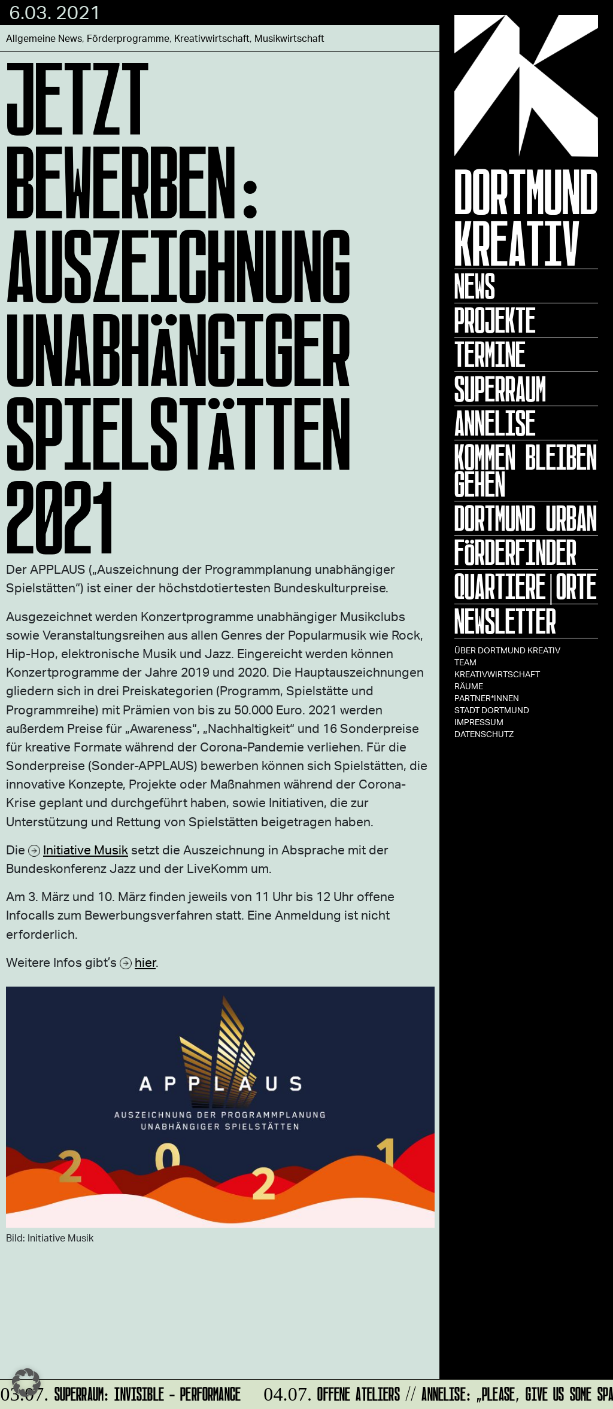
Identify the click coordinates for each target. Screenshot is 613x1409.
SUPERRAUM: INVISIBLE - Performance (121, 1392)
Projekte (495, 320)
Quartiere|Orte (525, 586)
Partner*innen (486, 698)
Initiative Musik (85, 849)
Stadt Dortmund (491, 710)
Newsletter (505, 621)
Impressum (478, 722)
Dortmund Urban (525, 518)
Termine (490, 354)
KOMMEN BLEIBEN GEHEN (525, 470)
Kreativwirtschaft (497, 674)
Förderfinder (515, 552)
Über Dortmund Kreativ (507, 650)
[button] (26, 1382)
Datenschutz (484, 734)
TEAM (465, 662)
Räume (468, 686)
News (474, 286)
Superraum (500, 389)
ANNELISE (495, 423)
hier (145, 962)
